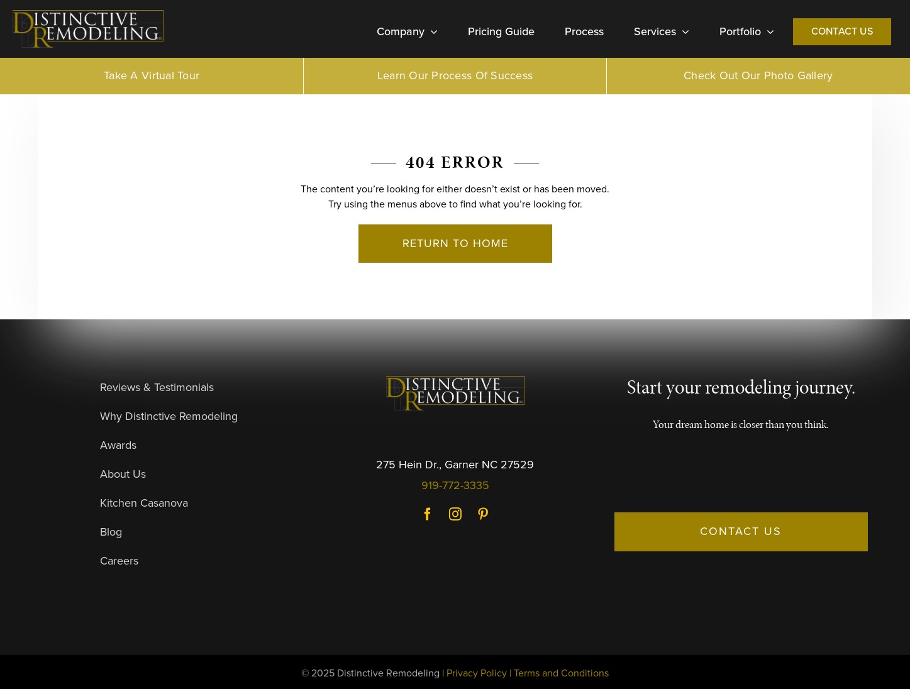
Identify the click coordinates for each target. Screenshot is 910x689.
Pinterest (483, 514)
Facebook (427, 514)
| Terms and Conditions (559, 673)
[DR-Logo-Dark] (88, 15)
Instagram (455, 514)
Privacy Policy (477, 673)
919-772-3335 (455, 485)
